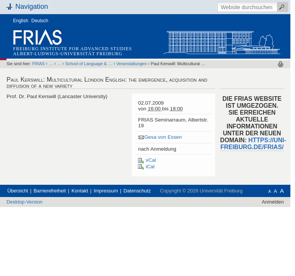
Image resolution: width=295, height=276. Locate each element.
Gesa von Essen (163, 137)
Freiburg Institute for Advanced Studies (72, 48)
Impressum (106, 191)
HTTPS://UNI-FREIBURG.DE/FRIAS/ (253, 143)
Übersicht (17, 191)
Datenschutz (137, 191)
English (20, 20)
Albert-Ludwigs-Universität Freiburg (68, 53)
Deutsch (39, 20)
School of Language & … (88, 63)
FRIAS (38, 63)
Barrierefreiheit (50, 191)
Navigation (31, 6)
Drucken (280, 64)
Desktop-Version (25, 202)
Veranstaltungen (131, 63)
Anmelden (273, 202)
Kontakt (79, 191)
